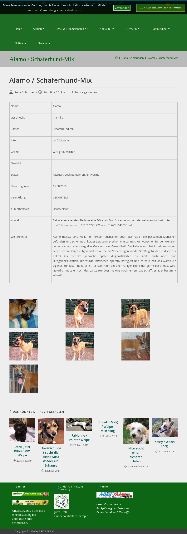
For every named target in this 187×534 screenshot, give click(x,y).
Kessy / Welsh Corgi (165, 444)
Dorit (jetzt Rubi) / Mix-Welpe (22, 451)
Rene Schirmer (24, 92)
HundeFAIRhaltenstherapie (71, 516)
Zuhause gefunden (84, 92)
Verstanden (122, 8)
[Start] (116, 58)
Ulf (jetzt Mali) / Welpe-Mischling (107, 426)
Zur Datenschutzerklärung (160, 7)
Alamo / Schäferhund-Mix (163, 58)
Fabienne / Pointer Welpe (79, 437)
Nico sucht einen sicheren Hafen (136, 454)
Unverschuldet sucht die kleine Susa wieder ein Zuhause (51, 457)
